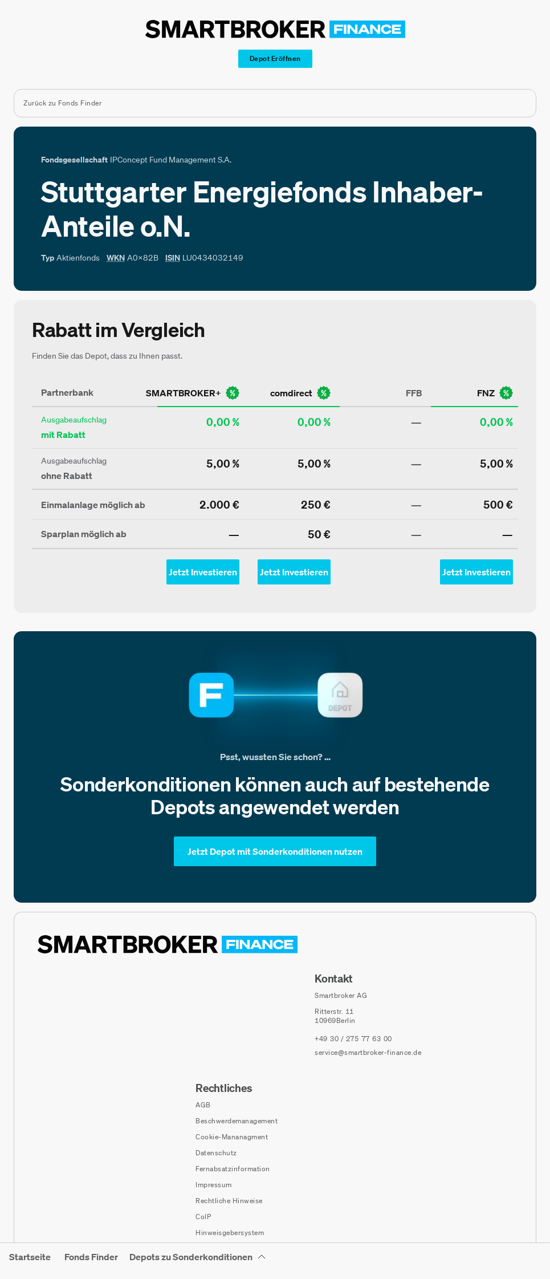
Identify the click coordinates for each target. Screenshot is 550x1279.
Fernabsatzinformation (232, 1169)
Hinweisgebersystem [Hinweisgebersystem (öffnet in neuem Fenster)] (229, 1232)
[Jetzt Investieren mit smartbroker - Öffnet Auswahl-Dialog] (202, 571)
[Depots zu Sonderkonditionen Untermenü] (197, 1261)
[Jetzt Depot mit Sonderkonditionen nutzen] (275, 851)
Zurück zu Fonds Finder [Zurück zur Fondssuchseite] (62, 103)
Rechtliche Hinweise (229, 1200)
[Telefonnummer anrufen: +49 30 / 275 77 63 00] (353, 1039)
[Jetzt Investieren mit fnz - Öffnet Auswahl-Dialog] (476, 571)
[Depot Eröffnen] (275, 59)
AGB (203, 1105)
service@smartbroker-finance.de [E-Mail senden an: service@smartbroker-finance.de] (368, 1052)
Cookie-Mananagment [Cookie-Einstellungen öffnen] (231, 1137)
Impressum (213, 1184)
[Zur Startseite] (275, 29)
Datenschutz (216, 1153)
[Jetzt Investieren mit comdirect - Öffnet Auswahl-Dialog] (294, 571)
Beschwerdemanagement (236, 1121)
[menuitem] (30, 1264)
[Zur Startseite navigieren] (167, 944)
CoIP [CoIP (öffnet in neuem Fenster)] (203, 1216)
